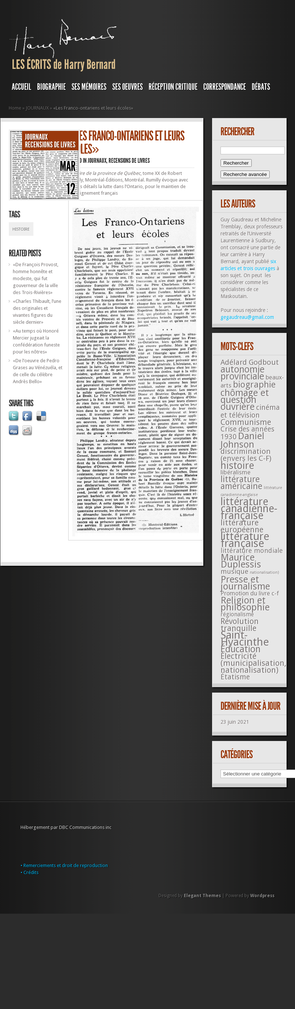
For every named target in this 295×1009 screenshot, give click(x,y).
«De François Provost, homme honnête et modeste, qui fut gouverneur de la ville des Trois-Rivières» (35, 278)
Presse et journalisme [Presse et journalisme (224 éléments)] (245, 583)
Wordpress (262, 895)
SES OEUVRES (127, 87)
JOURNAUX (37, 108)
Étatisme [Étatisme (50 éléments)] (235, 677)
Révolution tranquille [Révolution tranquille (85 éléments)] (240, 625)
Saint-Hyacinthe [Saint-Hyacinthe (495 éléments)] (245, 638)
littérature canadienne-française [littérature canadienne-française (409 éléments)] (249, 509)
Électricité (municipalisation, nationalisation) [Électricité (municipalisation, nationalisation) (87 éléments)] (253, 663)
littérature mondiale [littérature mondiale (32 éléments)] (252, 550)
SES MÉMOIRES (89, 87)
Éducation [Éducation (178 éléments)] (241, 649)
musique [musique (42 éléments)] (234, 571)
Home (15, 108)
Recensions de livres (50, 145)
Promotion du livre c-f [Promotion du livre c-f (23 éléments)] (250, 593)
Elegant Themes (202, 895)
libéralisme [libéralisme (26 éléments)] (236, 472)
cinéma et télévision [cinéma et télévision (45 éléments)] (250, 411)
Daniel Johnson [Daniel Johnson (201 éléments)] (243, 440)
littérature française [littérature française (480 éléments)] (245, 540)
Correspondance (224, 87)
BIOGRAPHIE (51, 87)
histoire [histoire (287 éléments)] (237, 465)
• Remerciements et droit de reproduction (64, 865)
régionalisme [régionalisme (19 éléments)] (237, 614)
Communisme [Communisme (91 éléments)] (246, 422)
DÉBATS (261, 87)
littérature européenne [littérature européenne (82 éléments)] (242, 526)
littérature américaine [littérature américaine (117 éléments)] (241, 482)
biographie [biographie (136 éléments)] (254, 384)
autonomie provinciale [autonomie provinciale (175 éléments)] (243, 373)
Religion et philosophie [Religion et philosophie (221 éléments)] (245, 604)
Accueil (21, 87)
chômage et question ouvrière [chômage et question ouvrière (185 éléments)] (245, 400)
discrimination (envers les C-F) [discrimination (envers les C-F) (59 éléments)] (246, 455)
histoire (21, 229)
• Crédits (30, 872)
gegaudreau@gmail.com (247, 317)
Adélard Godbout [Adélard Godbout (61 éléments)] (250, 362)
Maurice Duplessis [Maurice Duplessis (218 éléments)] (241, 561)
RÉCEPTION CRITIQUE (173, 87)
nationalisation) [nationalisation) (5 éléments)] (264, 572)
